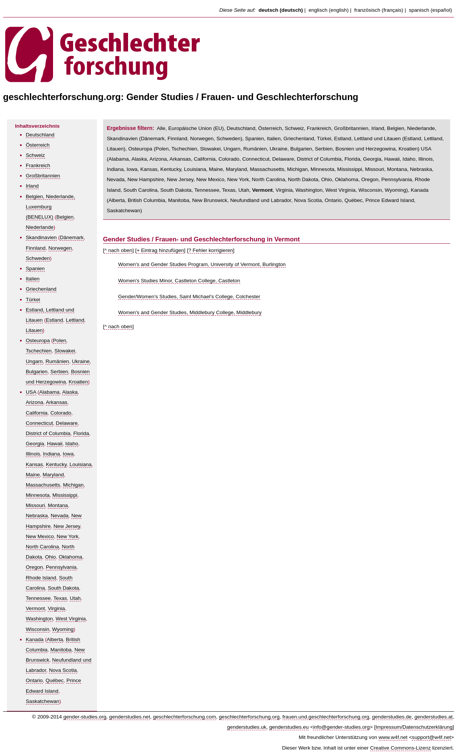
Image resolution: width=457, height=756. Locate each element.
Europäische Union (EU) (196, 128)
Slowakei (65, 351)
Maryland (53, 474)
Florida (81, 433)
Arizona (34, 402)
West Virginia (71, 618)
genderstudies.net (129, 717)
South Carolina (141, 190)
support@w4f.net (431, 737)
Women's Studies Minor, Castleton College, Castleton (179, 280)
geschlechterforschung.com (184, 717)
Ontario (34, 680)
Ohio (50, 557)
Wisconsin (37, 629)
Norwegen (60, 248)
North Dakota (303, 179)
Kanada (35, 639)
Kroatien (78, 382)
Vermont (35, 608)
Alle (161, 128)
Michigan (73, 485)
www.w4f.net (393, 737)
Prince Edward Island (389, 200)
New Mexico (40, 536)
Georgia (35, 443)
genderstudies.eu (288, 727)
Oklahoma (70, 557)
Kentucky (56, 464)
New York (67, 536)
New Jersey (66, 526)
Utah (75, 598)
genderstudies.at (434, 717)
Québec (54, 680)
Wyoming (63, 629)
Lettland (75, 320)
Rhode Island (41, 578)
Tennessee (38, 598)
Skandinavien (41, 237)
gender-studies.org (84, 717)
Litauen (34, 330)
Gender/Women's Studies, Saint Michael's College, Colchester (189, 296)
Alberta (55, 639)
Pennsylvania (61, 567)
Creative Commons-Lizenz (400, 748)
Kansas (34, 464)
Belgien (65, 217)
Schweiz (35, 155)
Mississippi (64, 495)
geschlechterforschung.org (249, 717)
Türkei (33, 299)
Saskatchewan (42, 701)
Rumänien (57, 361)
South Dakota (63, 588)
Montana (58, 505)
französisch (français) (378, 10)
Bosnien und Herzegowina (365, 149)
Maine (33, 474)
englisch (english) (328, 10)
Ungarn (34, 361)
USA (31, 392)
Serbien (59, 371)
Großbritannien (43, 175)
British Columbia (146, 200)
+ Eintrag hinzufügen (160, 250)
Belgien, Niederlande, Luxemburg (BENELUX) (50, 207)
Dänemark (72, 237)
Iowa (68, 454)
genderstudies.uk (246, 727)
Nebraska (37, 515)
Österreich (38, 145)
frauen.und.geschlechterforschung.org (325, 717)
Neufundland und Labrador (260, 200)
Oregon (34, 567)
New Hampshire (145, 179)
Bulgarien (36, 371)
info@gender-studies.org (341, 727)
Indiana (51, 454)
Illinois (33, 454)
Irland (32, 186)
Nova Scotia (63, 670)
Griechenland (41, 289)
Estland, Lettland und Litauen (367, 138)
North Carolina (42, 546)
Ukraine (81, 361)
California (36, 413)
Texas (60, 598)
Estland (54, 320)
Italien (32, 279)
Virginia (56, 608)
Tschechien (39, 351)
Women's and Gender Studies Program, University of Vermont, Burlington (202, 264)
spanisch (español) (430, 10)
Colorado (60, 413)
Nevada (60, 515)
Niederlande (39, 227)
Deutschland (40, 135)
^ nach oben (118, 250)
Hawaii (55, 443)
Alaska (70, 392)
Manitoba (61, 650)
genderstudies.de (392, 717)
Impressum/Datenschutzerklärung (414, 727)
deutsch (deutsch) (280, 10)
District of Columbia (48, 433)
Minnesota (38, 495)
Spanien (35, 268)
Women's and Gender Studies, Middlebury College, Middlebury (190, 312)
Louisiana (80, 464)
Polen (59, 340)
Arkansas (56, 402)
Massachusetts (43, 485)
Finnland (35, 248)
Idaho (71, 443)
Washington (39, 618)
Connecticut (39, 423)
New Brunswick (209, 200)
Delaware (66, 423)
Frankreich (38, 165)
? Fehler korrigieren (210, 250)
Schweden (38, 258)
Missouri (35, 505)
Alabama (49, 392)
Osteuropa (38, 340)
